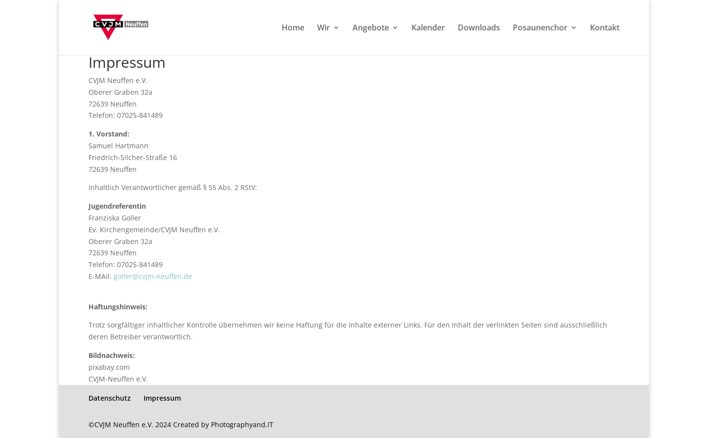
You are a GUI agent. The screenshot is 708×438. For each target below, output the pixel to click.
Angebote (371, 28)
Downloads (479, 28)
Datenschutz (109, 398)
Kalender (428, 28)
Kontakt (605, 28)
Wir (323, 28)
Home (293, 28)
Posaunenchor (540, 28)
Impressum (162, 398)
